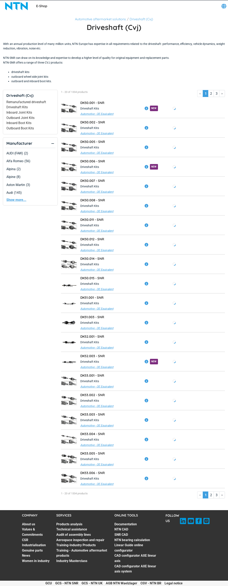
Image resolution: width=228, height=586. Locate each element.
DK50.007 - (92, 181)
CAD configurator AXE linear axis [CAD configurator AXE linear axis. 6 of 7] (135, 558)
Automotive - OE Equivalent (96, 113)
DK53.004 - (92, 434)
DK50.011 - (92, 220)
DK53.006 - (92, 473)
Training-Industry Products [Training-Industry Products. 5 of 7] (76, 545)
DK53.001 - (92, 375)
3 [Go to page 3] (217, 94)
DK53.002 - (92, 395)
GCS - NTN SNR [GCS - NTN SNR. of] (66, 583)
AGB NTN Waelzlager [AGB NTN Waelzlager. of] (121, 583)
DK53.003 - (92, 414)
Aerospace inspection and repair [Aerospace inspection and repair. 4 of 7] (80, 540)
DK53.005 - (92, 453)
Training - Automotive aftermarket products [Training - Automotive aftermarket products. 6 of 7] (81, 553)
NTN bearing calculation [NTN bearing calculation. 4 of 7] (132, 540)
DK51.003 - (92, 317)
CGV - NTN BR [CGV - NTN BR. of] (150, 583)
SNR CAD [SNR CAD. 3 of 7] (121, 535)
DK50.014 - (92, 259)
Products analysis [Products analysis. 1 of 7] (69, 524)
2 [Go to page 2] (211, 94)
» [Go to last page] (222, 93)
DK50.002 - (92, 122)
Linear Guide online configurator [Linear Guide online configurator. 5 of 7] (128, 547)
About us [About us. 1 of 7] (28, 524)
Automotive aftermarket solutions (100, 19)
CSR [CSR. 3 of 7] (25, 540)
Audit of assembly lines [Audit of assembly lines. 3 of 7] (73, 535)
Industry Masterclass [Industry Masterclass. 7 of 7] (71, 561)
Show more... (16, 200)
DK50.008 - (92, 200)
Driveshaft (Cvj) (141, 19)
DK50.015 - (92, 278)
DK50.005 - (92, 142)
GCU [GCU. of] (48, 583)
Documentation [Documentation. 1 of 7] (125, 524)
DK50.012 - (92, 239)
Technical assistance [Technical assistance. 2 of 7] (71, 529)
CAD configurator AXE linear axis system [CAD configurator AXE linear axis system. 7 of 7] (135, 568)
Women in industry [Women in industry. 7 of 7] (36, 561)
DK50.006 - (92, 161)
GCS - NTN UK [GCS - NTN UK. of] (92, 583)
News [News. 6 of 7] (26, 555)
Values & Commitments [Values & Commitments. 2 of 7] (32, 532)
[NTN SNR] (16, 6)
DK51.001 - (92, 297)
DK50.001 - (92, 103)
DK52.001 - (92, 336)
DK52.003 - (92, 356)
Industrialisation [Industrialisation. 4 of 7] (34, 545)
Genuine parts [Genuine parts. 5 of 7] (32, 550)
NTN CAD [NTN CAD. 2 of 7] (121, 529)
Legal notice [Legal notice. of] (174, 583)
